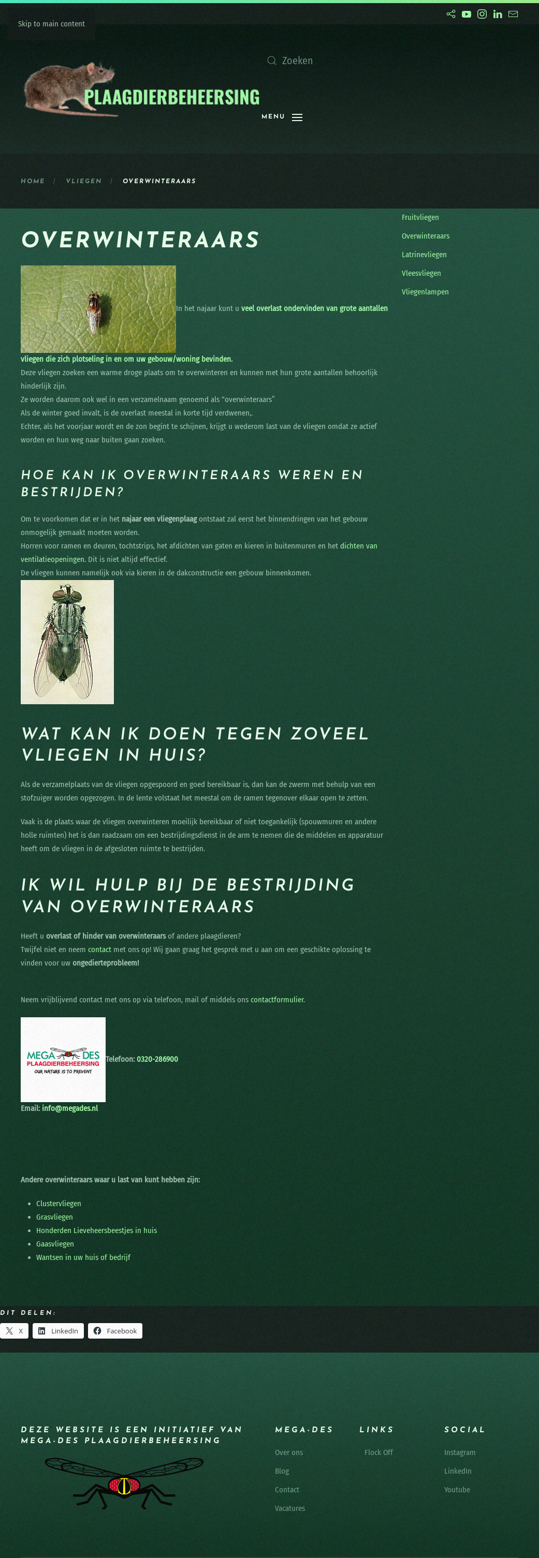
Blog (282, 1471)
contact (99, 949)
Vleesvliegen (421, 273)
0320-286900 (156, 1059)
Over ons (289, 1452)
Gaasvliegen (55, 1244)
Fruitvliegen (420, 217)
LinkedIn (458, 1471)
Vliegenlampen (425, 291)
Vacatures (290, 1508)
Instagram (460, 1452)
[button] (281, 117)
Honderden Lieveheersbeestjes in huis (96, 1230)
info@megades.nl (70, 1108)
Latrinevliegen (424, 254)
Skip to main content (51, 23)
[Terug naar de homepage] (141, 89)
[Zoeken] (365, 60)
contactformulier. (278, 999)
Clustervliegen (58, 1203)
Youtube (457, 1489)
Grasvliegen (54, 1217)
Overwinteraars (425, 236)
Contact (287, 1489)
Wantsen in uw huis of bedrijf (83, 1257)
